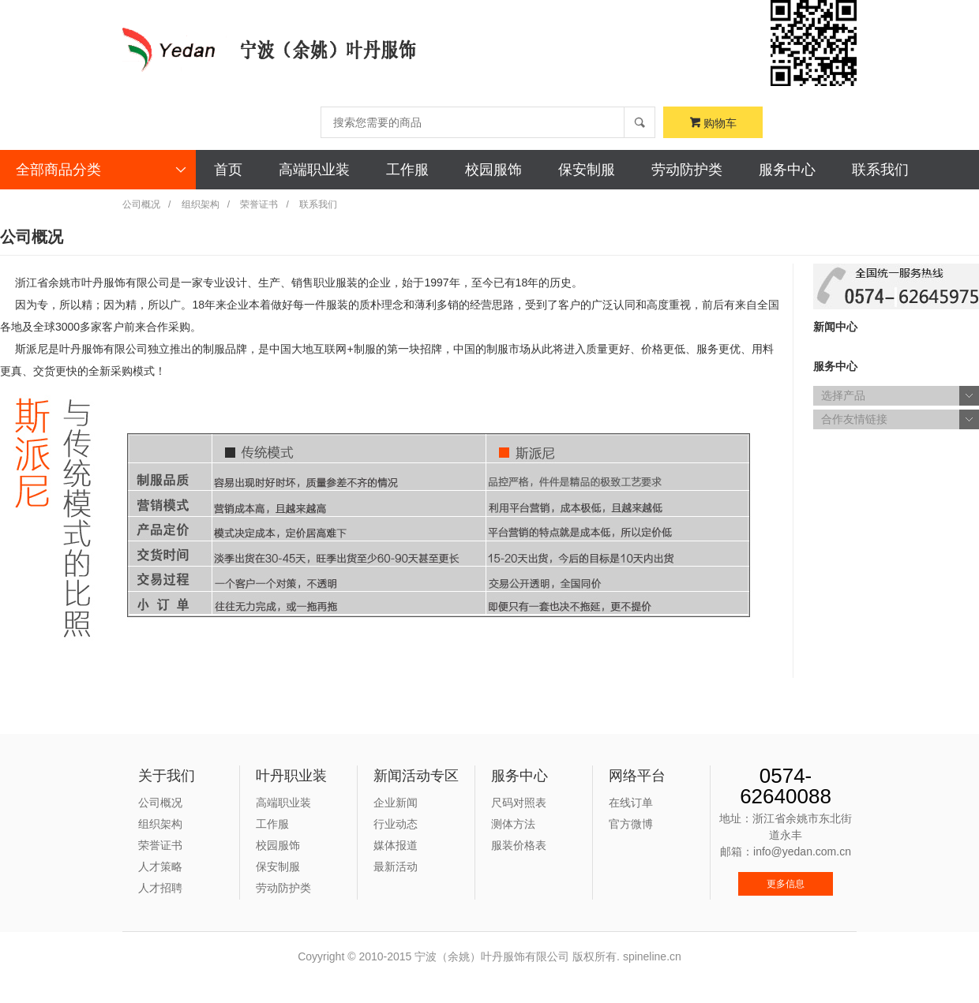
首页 (228, 170)
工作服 (407, 170)
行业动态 (395, 824)
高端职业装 (314, 170)
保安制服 (586, 170)
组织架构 (200, 204)
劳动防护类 (686, 170)
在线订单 (631, 802)
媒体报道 (395, 845)
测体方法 (513, 824)
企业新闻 (395, 802)
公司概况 (141, 204)
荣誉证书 (259, 204)
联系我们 (880, 170)
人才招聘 (160, 887)
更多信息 (786, 883)
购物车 (713, 123)
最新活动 (395, 866)
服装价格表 (518, 845)
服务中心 (787, 170)
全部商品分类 (102, 169)
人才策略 (160, 866)
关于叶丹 (46, 209)
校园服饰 (493, 170)
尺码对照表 (518, 802)
